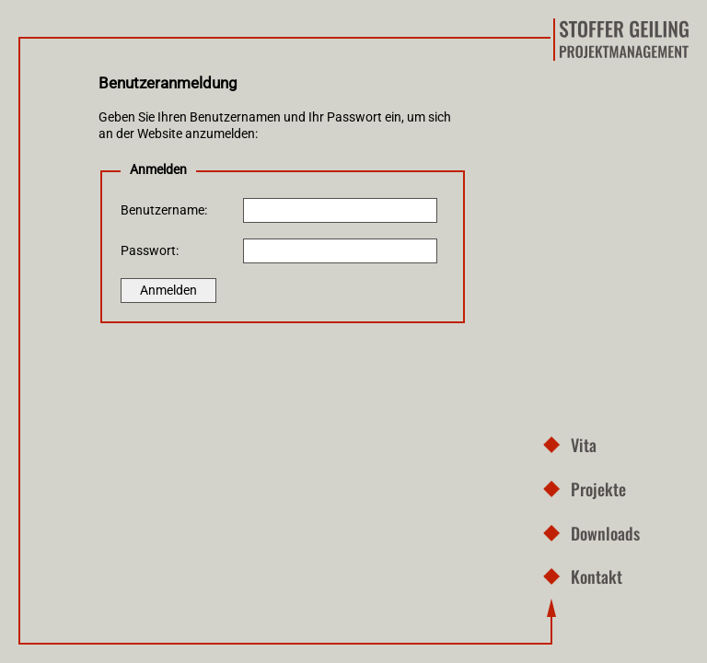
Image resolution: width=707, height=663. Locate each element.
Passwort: (150, 251)
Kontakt (596, 576)
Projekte (598, 488)
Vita (584, 444)
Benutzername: (164, 210)
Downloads (605, 532)
